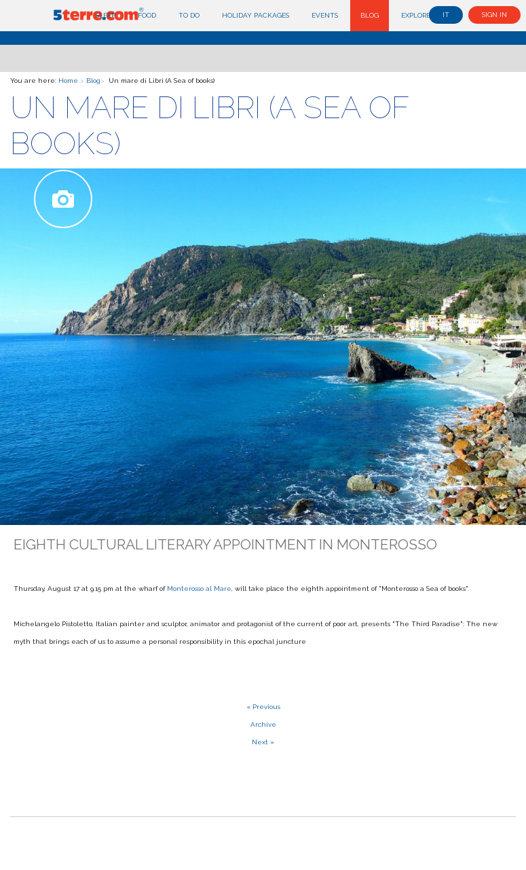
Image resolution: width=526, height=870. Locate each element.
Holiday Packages (255, 15)
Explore (415, 15)
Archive (263, 724)
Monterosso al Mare (199, 588)
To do (189, 15)
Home (68, 80)
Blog (369, 15)
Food (147, 15)
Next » (263, 742)
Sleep (105, 15)
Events (325, 15)
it (446, 14)
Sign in (494, 14)
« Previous (263, 706)
